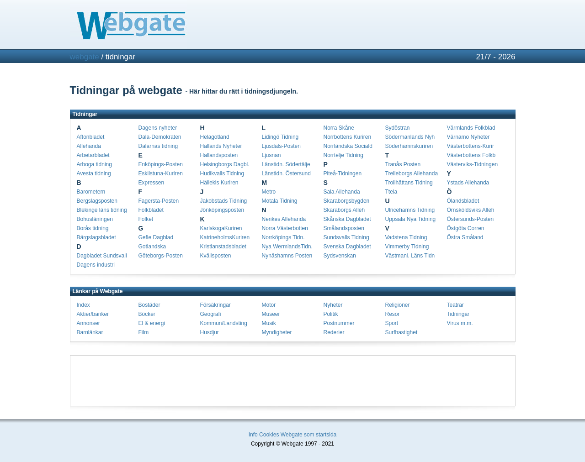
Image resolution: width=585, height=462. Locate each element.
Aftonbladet (91, 137)
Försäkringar (215, 305)
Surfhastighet (401, 332)
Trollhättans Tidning (409, 182)
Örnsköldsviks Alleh (471, 210)
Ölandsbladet (463, 201)
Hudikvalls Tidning (222, 173)
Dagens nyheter (157, 128)
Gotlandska (152, 246)
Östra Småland (465, 237)
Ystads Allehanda (468, 182)
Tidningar (458, 314)
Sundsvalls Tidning (346, 237)
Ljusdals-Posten (281, 146)
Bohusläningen (95, 219)
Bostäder (149, 305)
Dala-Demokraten (159, 137)
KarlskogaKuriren (221, 228)
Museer (271, 314)
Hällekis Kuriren (219, 182)
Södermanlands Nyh (410, 137)
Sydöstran (397, 128)
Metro (269, 192)
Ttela (391, 192)
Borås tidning (93, 228)
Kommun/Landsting (223, 323)
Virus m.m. (460, 323)
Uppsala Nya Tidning (410, 219)
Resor (392, 314)
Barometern (91, 192)
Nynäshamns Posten (287, 255)
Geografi (210, 314)
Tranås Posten (403, 164)
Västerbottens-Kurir (470, 146)
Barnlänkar (90, 332)
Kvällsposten (215, 255)
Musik (269, 323)
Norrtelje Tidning (343, 155)
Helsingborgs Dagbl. (225, 164)
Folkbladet (151, 210)
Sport (392, 323)
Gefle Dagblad (156, 237)
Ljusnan (271, 155)
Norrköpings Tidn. (283, 237)
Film (143, 332)
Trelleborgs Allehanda (411, 173)
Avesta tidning (94, 173)
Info (253, 434)
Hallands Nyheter (221, 146)
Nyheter (333, 305)
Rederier (334, 332)
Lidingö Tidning (280, 137)
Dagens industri (96, 265)
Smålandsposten (344, 228)
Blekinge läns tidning (102, 210)
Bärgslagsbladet (96, 237)
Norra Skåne (339, 128)
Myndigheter (277, 332)
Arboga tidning (94, 164)
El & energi (151, 323)
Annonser (88, 323)
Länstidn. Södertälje (286, 164)
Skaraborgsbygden (347, 201)
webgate (84, 56)
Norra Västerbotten (285, 228)
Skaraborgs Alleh (344, 210)
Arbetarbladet (93, 155)
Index (83, 305)
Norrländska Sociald (348, 146)
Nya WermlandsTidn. (287, 246)
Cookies (269, 434)
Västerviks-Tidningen (472, 164)
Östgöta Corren (465, 228)
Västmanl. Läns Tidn (410, 255)
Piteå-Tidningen (343, 173)
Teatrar (455, 305)
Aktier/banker (93, 314)
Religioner (397, 305)
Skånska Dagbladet (347, 219)
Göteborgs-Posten (160, 255)
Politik (331, 314)
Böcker (146, 314)
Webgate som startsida (309, 434)
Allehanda (89, 146)
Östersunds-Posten (470, 219)
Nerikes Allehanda (284, 219)
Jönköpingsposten (222, 210)
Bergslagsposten (97, 201)
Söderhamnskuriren (409, 146)
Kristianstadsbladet (223, 246)
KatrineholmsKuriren (225, 237)
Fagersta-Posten (158, 201)
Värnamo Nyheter (468, 137)
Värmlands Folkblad (471, 128)
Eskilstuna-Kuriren (160, 173)
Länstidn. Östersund (286, 173)
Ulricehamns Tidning (410, 210)
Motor (269, 305)
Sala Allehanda (342, 192)
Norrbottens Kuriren (348, 137)
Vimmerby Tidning (407, 246)
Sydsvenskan (340, 255)
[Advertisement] (292, 380)
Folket (146, 219)
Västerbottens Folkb (471, 155)
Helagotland (214, 137)
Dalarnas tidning (158, 146)
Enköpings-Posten (160, 164)
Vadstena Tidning (406, 237)
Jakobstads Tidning (223, 201)
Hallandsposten (219, 155)
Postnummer (339, 323)
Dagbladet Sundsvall (102, 255)
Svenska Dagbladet (347, 246)
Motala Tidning (280, 201)
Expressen (151, 182)
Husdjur (209, 332)
